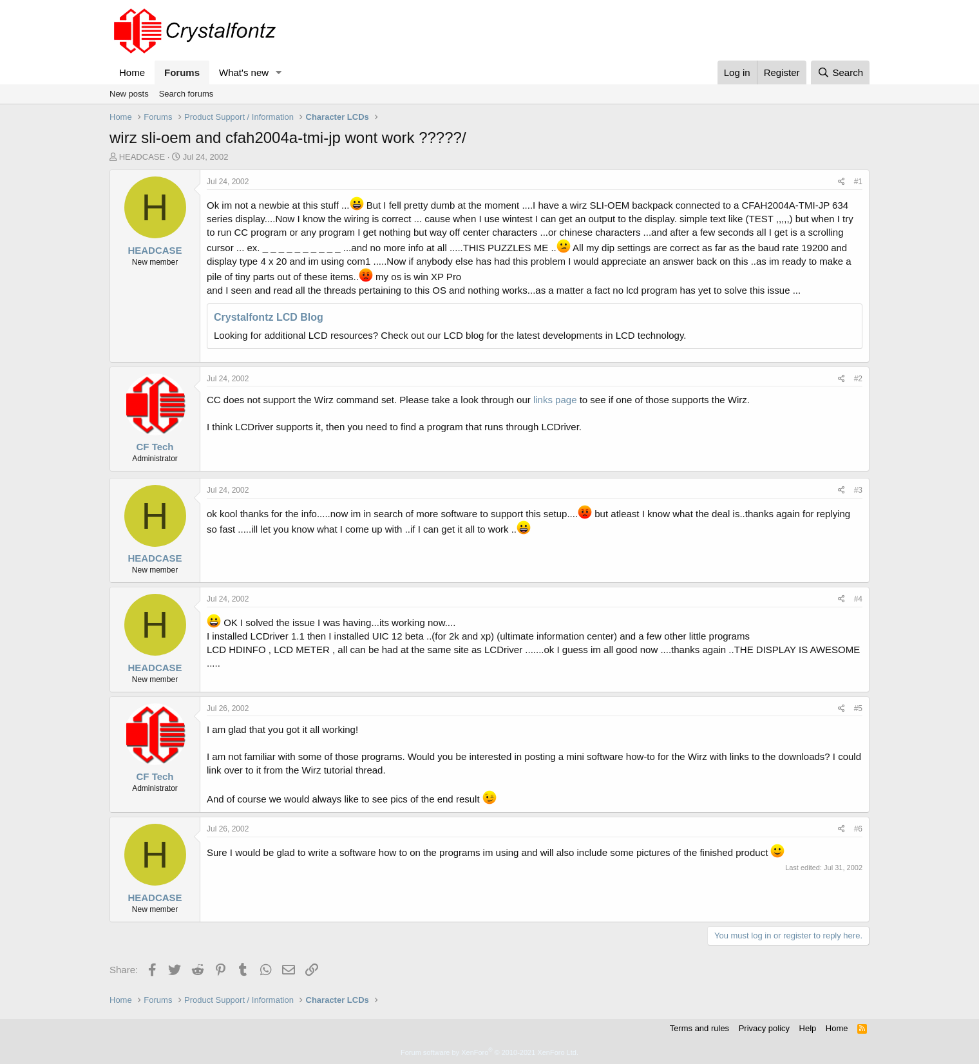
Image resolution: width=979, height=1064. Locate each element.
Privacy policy (764, 1028)
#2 (858, 378)
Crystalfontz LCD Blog (268, 317)
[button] (279, 72)
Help (808, 1028)
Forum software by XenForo (489, 1052)
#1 (858, 181)
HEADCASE (142, 157)
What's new (244, 72)
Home (132, 72)
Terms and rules (699, 1028)
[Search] (840, 72)
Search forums (186, 94)
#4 (858, 598)
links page (555, 399)
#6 (858, 828)
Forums (182, 72)
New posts (129, 94)
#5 (858, 708)
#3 (858, 490)
